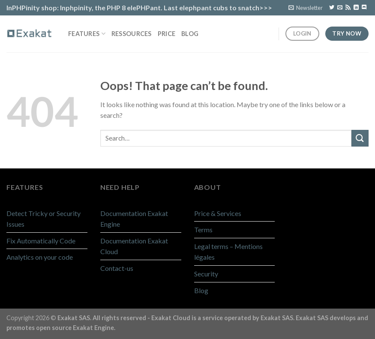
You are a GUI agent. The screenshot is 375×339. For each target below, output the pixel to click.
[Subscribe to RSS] (348, 8)
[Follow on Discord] (364, 8)
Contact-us (116, 268)
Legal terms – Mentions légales (228, 251)
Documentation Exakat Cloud (134, 246)
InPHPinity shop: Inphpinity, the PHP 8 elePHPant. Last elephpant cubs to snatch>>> (139, 7)
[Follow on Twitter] (331, 8)
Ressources (131, 33)
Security (206, 274)
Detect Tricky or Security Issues (43, 218)
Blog (189, 33)
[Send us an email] (339, 8)
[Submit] (360, 138)
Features (86, 34)
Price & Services (217, 213)
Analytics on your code (39, 257)
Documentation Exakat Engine (134, 218)
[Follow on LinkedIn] (356, 8)
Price (166, 33)
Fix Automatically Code (40, 241)
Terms (203, 229)
